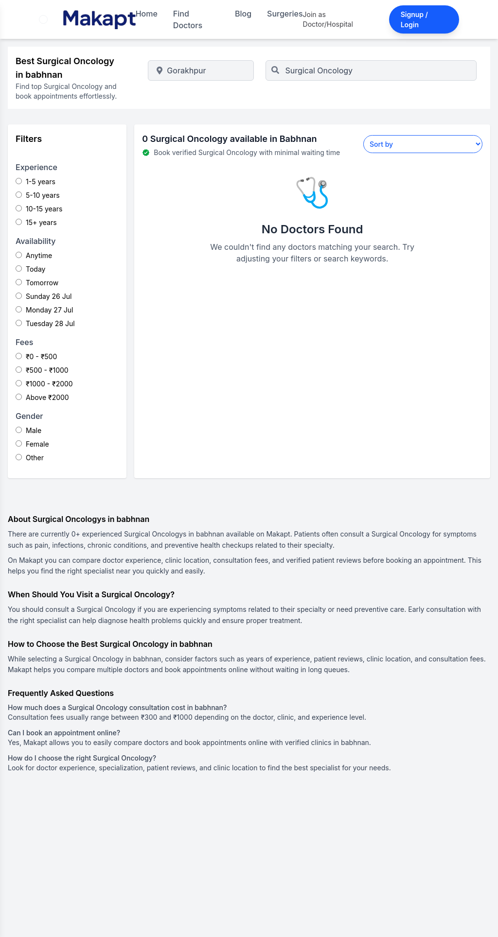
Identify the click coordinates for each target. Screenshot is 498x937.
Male (28, 430)
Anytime (34, 255)
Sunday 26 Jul (43, 296)
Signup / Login (414, 19)
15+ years (36, 222)
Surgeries (285, 13)
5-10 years (38, 195)
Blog (243, 13)
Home (147, 13)
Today (30, 269)
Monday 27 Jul (44, 310)
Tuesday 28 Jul (45, 323)
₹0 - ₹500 (36, 356)
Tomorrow (37, 282)
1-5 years (35, 181)
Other (30, 457)
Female (32, 444)
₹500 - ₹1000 (42, 370)
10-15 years (39, 209)
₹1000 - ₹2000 (44, 384)
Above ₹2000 (42, 397)
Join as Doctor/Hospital (328, 19)
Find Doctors (187, 19)
